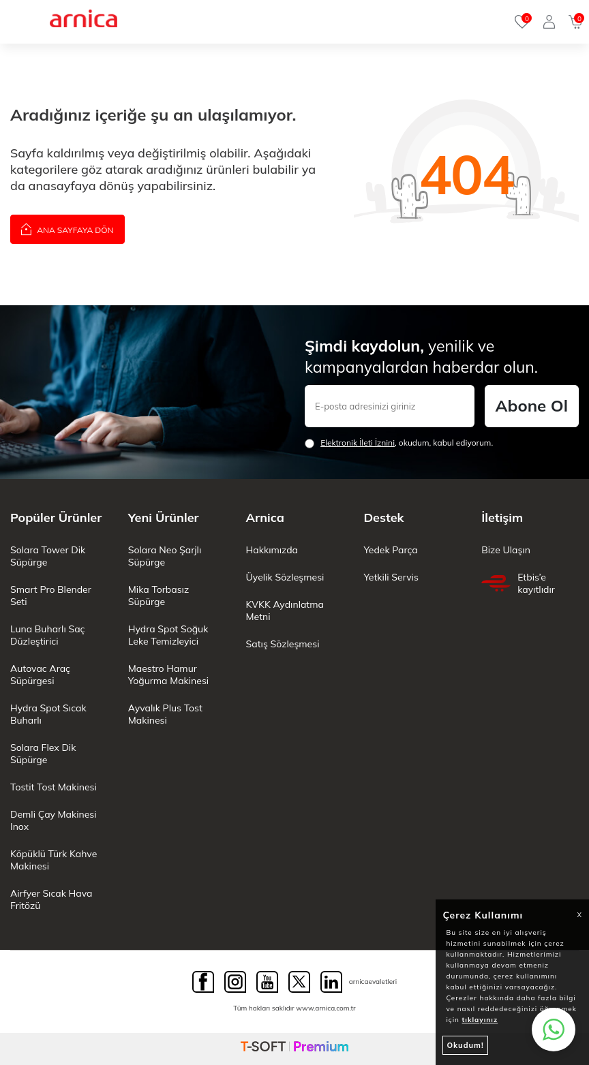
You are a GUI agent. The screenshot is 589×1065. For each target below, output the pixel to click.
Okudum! (465, 1045)
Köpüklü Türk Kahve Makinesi (53, 860)
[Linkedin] (331, 982)
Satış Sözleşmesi (283, 644)
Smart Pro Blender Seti (50, 595)
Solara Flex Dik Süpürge (43, 753)
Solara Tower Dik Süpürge (47, 556)
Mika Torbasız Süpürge (158, 595)
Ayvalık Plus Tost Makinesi (165, 714)
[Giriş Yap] (549, 22)
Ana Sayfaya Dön (67, 228)
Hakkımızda (272, 550)
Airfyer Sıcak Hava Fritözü (51, 899)
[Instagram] (235, 982)
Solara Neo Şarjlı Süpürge (164, 556)
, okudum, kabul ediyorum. (399, 442)
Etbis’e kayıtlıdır (518, 583)
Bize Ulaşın (505, 550)
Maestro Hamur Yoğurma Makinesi (168, 674)
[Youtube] (267, 982)
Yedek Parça (390, 550)
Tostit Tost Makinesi (53, 787)
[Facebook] (203, 982)
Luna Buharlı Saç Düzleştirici (47, 635)
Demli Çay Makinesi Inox (53, 820)
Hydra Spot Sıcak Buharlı (48, 714)
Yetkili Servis (390, 577)
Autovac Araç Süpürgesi (40, 674)
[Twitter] (299, 982)
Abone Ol (532, 405)
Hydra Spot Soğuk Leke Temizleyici (168, 635)
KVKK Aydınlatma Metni (285, 610)
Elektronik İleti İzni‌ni (357, 442)
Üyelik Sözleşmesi (285, 577)
